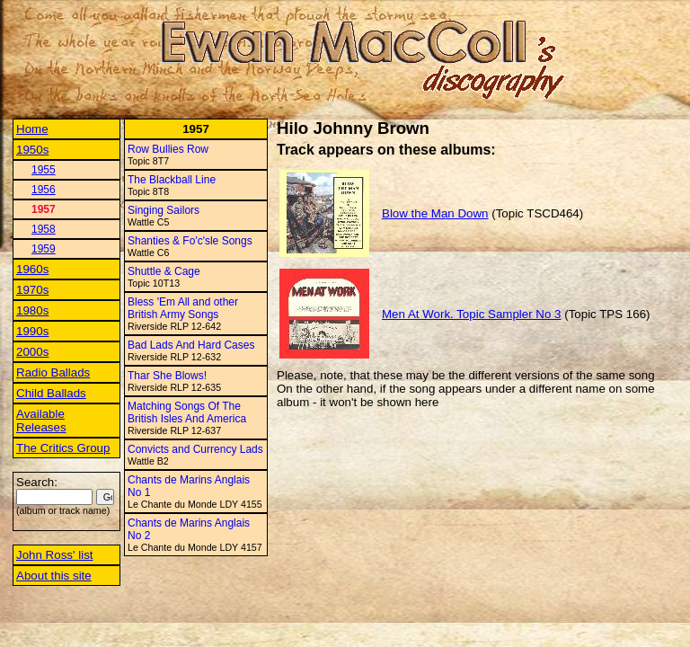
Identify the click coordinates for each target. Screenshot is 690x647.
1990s (32, 331)
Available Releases (41, 420)
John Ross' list (54, 555)
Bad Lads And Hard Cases (191, 345)
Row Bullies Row (168, 149)
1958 (43, 229)
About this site (54, 575)
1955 (43, 170)
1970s (32, 290)
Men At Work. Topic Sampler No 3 (472, 314)
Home (32, 129)
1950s (32, 149)
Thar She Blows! (167, 375)
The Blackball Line (172, 179)
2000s (32, 352)
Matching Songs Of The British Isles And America (187, 412)
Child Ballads (51, 393)
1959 (43, 249)
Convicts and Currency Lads (195, 449)
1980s (32, 310)
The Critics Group (63, 448)
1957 (43, 209)
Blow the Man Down (435, 213)
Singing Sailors (163, 210)
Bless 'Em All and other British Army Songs (183, 308)
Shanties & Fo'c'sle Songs (190, 241)
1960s (32, 269)
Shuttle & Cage (164, 271)
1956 (43, 189)
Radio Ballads (53, 372)
